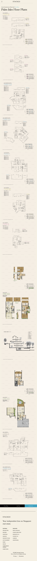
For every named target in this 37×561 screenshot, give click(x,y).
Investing (5, 534)
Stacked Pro (5, 530)
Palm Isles (12, 7)
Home (2, 7)
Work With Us (16, 534)
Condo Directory (17, 532)
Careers (15, 538)
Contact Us (15, 536)
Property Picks (6, 538)
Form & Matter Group (21, 554)
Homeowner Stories (6, 546)
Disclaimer (21, 556)
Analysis (5, 536)
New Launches (16, 530)
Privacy (15, 556)
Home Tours (5, 549)
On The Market (6, 540)
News (4, 542)
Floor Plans (17, 7)
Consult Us (31, 506)
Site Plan (18, 506)
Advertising (15, 540)
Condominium (7, 7)
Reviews (5, 532)
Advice (4, 544)
